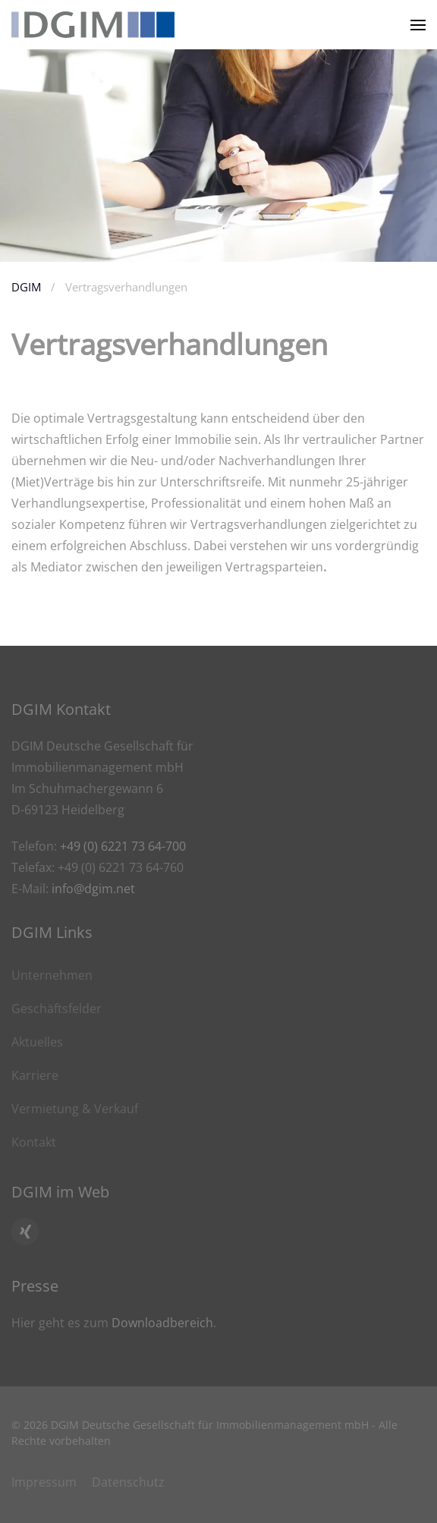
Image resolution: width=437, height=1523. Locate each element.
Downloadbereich (162, 1322)
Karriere (34, 1075)
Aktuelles (37, 1042)
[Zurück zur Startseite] (92, 24)
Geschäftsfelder (56, 1008)
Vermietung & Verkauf (74, 1108)
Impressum (44, 1482)
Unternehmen (52, 975)
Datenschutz (128, 1482)
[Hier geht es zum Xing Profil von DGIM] (25, 1231)
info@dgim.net (93, 888)
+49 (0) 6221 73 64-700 (123, 846)
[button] (418, 24)
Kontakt (33, 1142)
